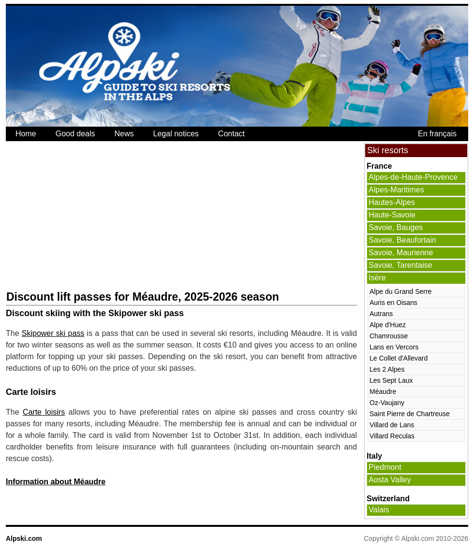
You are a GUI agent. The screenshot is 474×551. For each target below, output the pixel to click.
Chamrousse (389, 336)
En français (437, 134)
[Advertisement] (134, 215)
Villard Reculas (392, 436)
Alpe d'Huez (388, 325)
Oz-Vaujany (387, 402)
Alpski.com (24, 538)
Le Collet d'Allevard (399, 358)
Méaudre (383, 391)
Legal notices (176, 134)
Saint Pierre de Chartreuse (410, 414)
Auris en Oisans (393, 302)
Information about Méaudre (55, 482)
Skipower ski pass (53, 333)
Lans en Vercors (394, 347)
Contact (231, 134)
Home (25, 134)
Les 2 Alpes (387, 369)
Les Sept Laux (391, 380)
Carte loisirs (44, 412)
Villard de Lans (392, 425)
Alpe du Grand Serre (400, 291)
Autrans (381, 314)
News (124, 134)
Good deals (75, 134)
